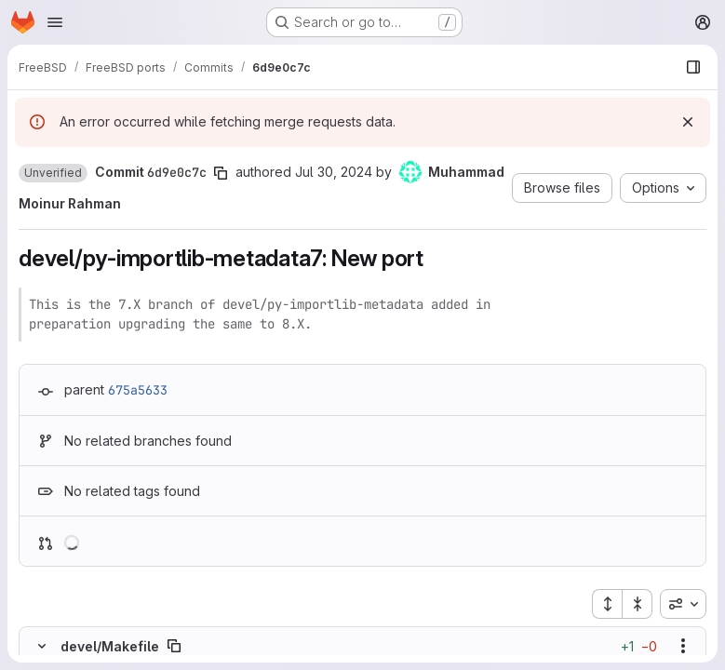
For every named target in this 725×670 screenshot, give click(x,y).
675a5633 (138, 390)
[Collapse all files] (637, 604)
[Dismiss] (688, 122)
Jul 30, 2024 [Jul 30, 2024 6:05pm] (333, 172)
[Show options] (683, 646)
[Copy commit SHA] (220, 173)
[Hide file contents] (42, 646)
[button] (53, 173)
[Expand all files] (607, 604)
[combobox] (683, 604)
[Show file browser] (693, 67)
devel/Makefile (109, 646)
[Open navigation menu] (55, 22)
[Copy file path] (174, 646)
